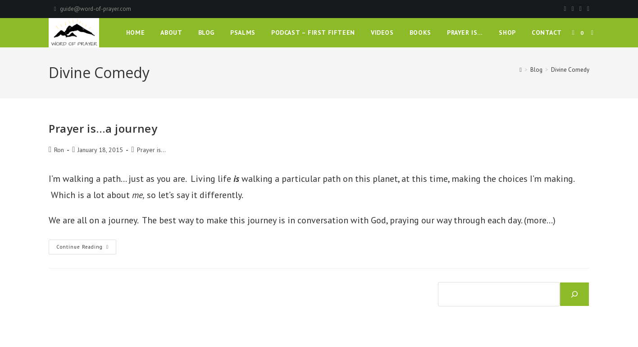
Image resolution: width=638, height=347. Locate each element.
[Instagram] (580, 9)
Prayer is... (151, 150)
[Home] (521, 70)
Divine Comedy (570, 70)
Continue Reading (86, 248)
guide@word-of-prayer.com (95, 9)
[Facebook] (565, 9)
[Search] (574, 294)
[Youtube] (586, 9)
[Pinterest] (573, 9)
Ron (59, 150)
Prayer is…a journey (103, 128)
